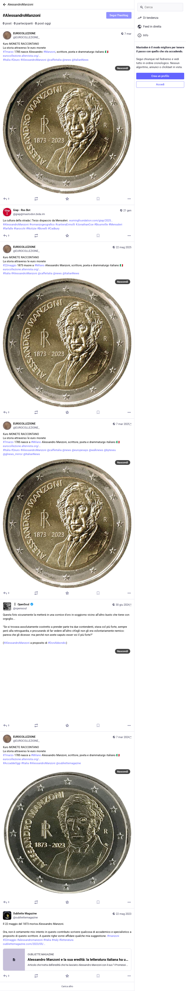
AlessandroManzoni (20, 4)
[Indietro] (4, 4)
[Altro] (129, 199)
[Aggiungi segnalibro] (98, 199)
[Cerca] (160, 7)
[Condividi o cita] (36, 199)
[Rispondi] (6, 199)
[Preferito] (67, 199)
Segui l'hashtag (119, 15)
